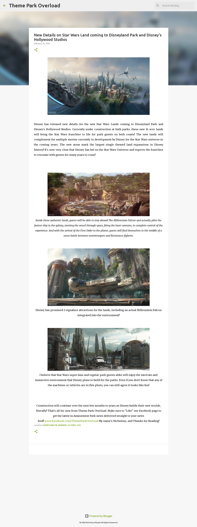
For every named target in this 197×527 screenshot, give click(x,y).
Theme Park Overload (34, 5)
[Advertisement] (99, 481)
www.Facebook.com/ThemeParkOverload (71, 421)
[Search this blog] (177, 5)
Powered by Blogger (98, 516)
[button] (36, 50)
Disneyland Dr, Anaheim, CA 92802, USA (62, 425)
